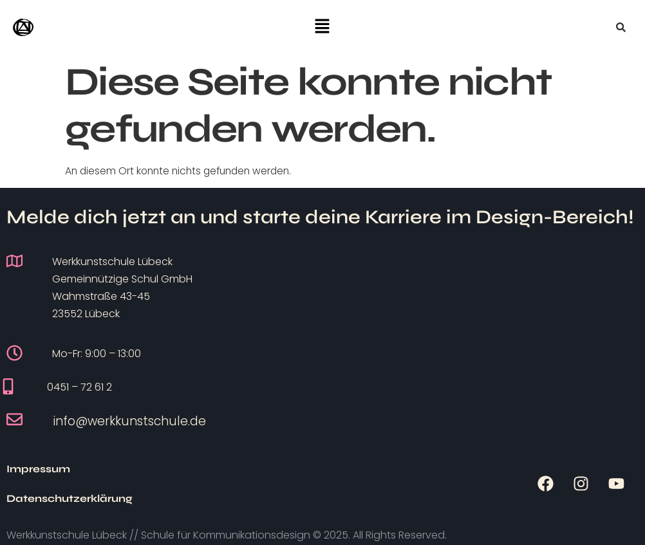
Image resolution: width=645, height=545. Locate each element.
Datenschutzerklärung (163, 476)
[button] (322, 27)
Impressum (38, 476)
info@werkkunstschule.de (129, 421)
